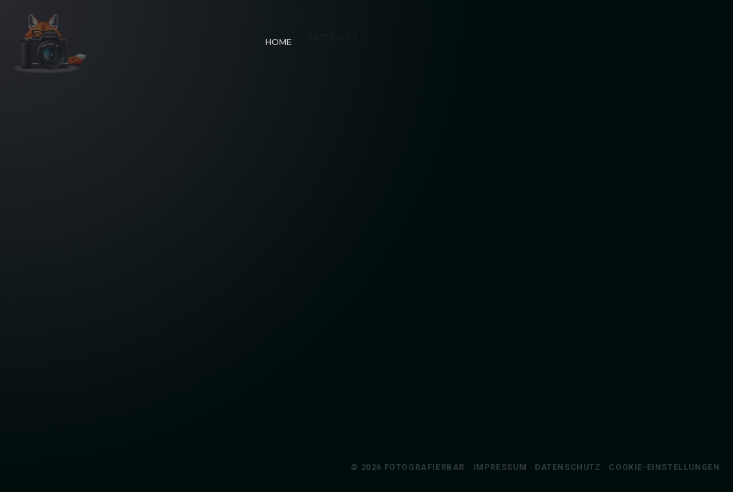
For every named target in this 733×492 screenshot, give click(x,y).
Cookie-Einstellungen (676, 467)
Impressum (511, 467)
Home (274, 37)
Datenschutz (580, 467)
